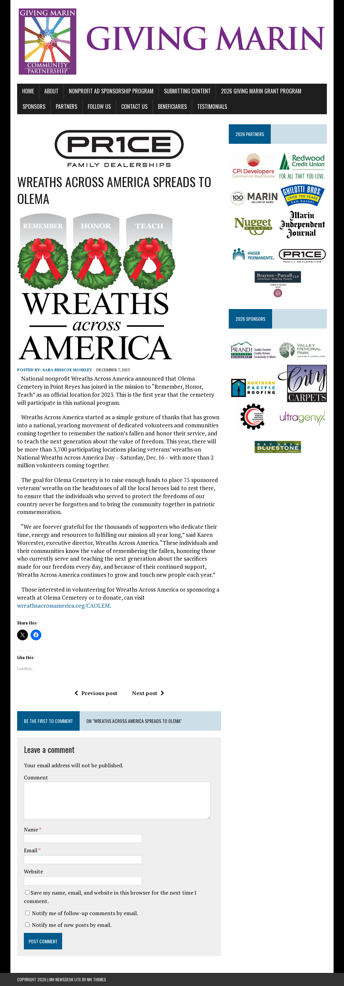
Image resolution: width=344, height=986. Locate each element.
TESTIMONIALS (212, 106)
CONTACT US (134, 106)
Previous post (95, 693)
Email (31, 850)
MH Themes (96, 979)
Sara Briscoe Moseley (67, 369)
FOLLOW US (99, 106)
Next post (148, 693)
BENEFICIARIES (172, 106)
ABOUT (51, 91)
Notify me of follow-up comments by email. (85, 913)
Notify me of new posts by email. (72, 925)
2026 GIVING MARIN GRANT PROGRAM (261, 91)
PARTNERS (66, 106)
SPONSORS (34, 106)
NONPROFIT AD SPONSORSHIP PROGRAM (111, 91)
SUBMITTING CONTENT (187, 91)
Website (33, 871)
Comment (36, 777)
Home (28, 91)
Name (31, 829)
